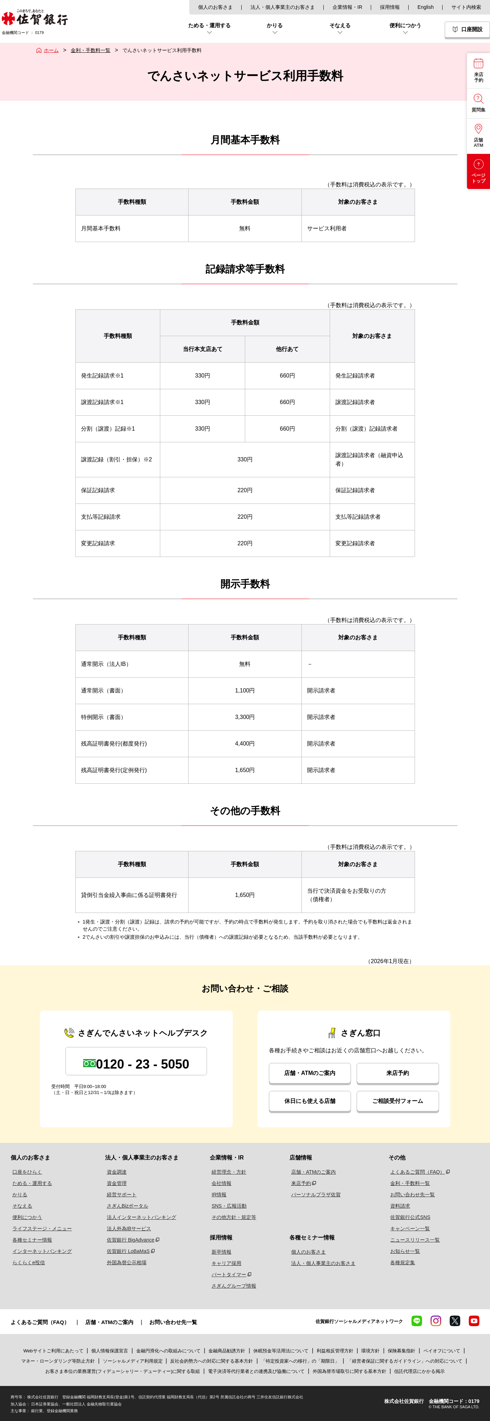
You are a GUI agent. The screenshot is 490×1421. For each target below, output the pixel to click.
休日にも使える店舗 (309, 1101)
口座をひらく (25, 1172)
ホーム (51, 50)
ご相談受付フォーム (397, 1101)
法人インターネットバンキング (139, 1217)
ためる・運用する (30, 1183)
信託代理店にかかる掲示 (419, 1371)
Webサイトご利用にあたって (53, 1350)
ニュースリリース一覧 (414, 1240)
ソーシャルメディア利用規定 (133, 1361)
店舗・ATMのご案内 (309, 1073)
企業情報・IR (347, 7)
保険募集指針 (401, 1350)
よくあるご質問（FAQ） (416, 1172)
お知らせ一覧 (404, 1251)
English (425, 7)
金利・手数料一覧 (90, 50)
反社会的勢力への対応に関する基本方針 (211, 1361)
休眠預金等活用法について (281, 1350)
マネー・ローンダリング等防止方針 (58, 1361)
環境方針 (370, 1350)
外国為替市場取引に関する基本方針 (349, 1371)
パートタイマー (229, 1274)
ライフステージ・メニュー (40, 1228)
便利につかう (25, 1217)
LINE (416, 1321)
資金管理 (114, 1183)
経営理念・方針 (229, 1172)
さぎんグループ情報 (234, 1286)
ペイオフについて (441, 1350)
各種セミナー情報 (30, 1240)
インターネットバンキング (40, 1251)
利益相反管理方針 (335, 1350)
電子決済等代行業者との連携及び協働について (256, 1371)
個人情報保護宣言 (109, 1350)
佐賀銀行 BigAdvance (128, 1240)
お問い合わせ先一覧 (411, 1194)
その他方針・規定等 (234, 1217)
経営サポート (119, 1194)
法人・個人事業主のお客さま (282, 7)
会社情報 (222, 1183)
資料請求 (399, 1206)
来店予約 (397, 1073)
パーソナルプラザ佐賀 (315, 1194)
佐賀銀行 (35, 17)
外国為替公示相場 (124, 1262)
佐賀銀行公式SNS (409, 1217)
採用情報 (390, 7)
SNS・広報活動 (229, 1206)
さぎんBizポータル (125, 1206)
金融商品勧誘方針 (226, 1350)
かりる (18, 1194)
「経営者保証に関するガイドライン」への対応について (404, 1361)
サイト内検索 (466, 7)
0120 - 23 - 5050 (142, 1064)
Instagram (436, 1321)
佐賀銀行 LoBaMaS (125, 1251)
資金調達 (114, 1172)
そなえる (20, 1206)
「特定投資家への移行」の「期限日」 (300, 1361)
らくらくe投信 (27, 1262)
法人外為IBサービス (126, 1228)
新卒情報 (222, 1252)
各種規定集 (401, 1262)
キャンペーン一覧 (409, 1228)
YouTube (474, 1321)
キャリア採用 (227, 1263)
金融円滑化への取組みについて (168, 1350)
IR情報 (219, 1194)
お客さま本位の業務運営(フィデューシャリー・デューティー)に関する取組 (122, 1371)
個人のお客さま (215, 7)
